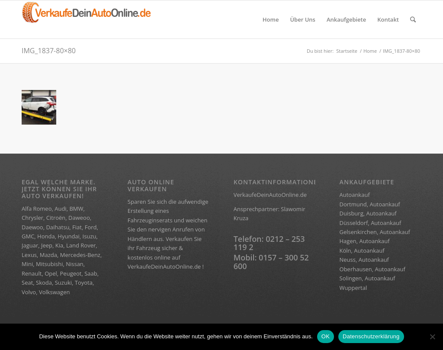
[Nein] (432, 336)
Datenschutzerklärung (371, 336)
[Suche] (412, 19)
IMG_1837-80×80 (49, 50)
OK (325, 336)
